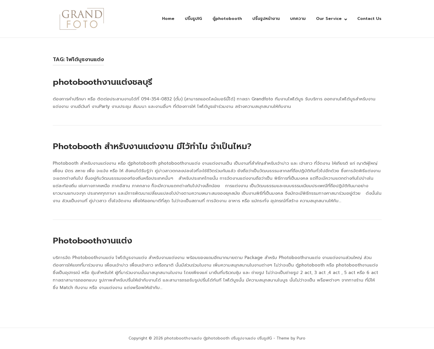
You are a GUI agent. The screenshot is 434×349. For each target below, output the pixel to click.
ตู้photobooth (227, 19)
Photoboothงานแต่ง (92, 240)
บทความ (298, 19)
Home (168, 19)
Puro (301, 338)
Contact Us (369, 19)
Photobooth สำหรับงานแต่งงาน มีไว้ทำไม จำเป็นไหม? (152, 146)
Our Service (329, 19)
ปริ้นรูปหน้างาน (266, 19)
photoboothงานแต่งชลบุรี (102, 82)
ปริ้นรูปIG (193, 19)
